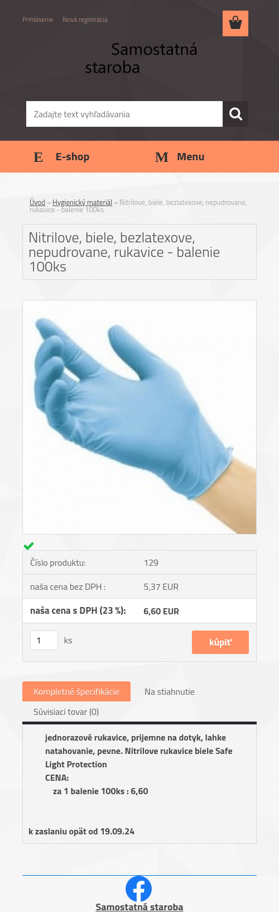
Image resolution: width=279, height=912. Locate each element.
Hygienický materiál (82, 202)
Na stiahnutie (170, 691)
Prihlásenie (37, 19)
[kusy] (44, 640)
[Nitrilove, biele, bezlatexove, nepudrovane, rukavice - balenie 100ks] (139, 305)
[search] (235, 114)
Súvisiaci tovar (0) (66, 711)
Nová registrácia (85, 19)
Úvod (37, 202)
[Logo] (132, 65)
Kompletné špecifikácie (76, 691)
